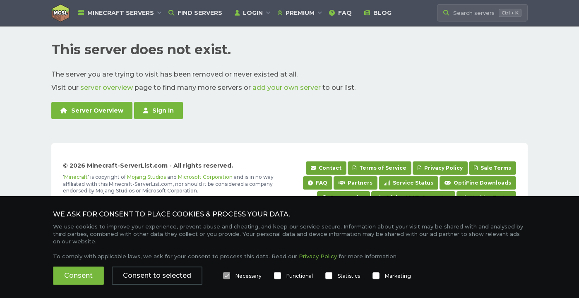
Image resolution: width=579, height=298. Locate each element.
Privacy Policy (440, 168)
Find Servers (195, 13)
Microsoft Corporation (205, 177)
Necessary (248, 276)
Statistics (349, 276)
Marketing (398, 276)
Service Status (408, 183)
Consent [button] (78, 275)
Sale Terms (492, 168)
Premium (296, 13)
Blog (378, 13)
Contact (326, 168)
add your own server (286, 87)
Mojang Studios (146, 177)
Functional (299, 276)
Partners (355, 183)
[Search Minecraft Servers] (482, 13)
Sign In (158, 110)
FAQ (340, 13)
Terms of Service (379, 168)
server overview (106, 87)
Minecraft (76, 177)
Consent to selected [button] (157, 275)
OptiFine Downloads (477, 183)
